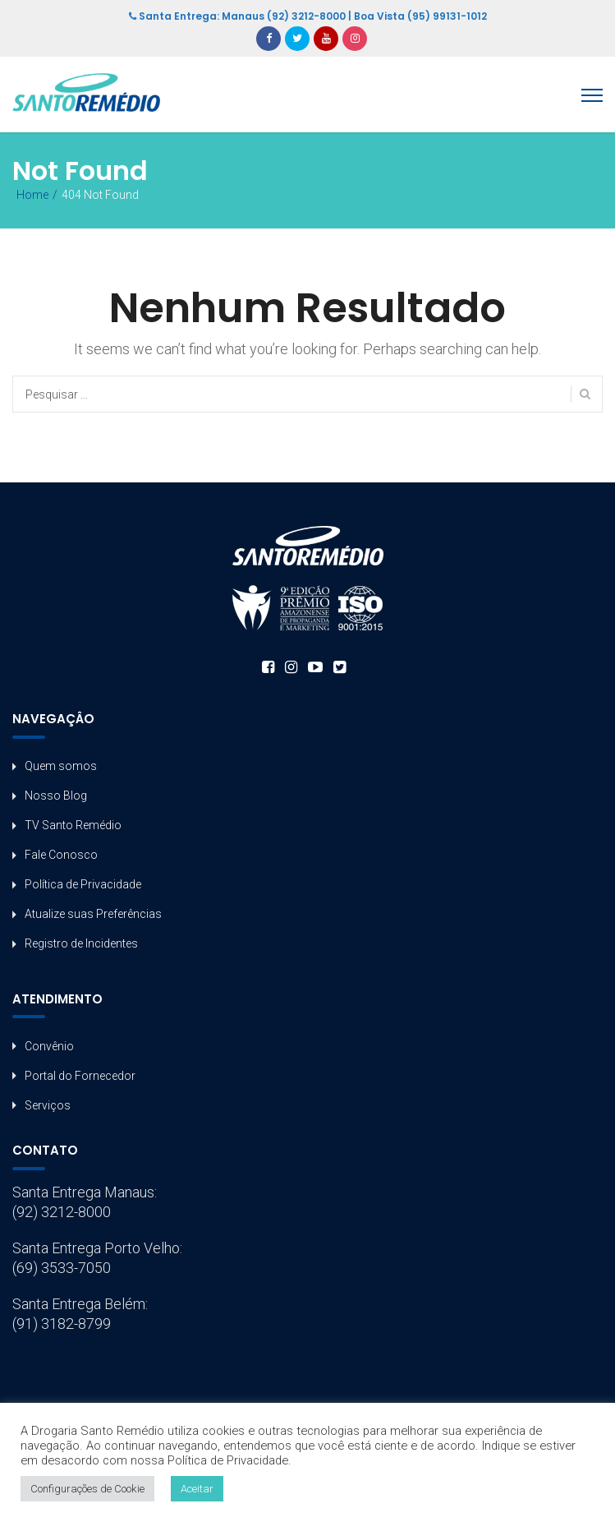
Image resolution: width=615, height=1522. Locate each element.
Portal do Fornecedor (80, 1075)
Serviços (48, 1105)
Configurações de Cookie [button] (87, 1489)
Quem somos (61, 766)
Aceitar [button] (197, 1489)
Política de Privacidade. (229, 1460)
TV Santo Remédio (73, 825)
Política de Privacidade (83, 884)
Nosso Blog (56, 795)
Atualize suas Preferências (93, 913)
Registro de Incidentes (81, 943)
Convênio (49, 1046)
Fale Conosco (61, 854)
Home (32, 194)
